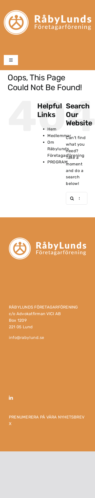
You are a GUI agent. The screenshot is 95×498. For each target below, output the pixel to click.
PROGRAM (57, 162)
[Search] (72, 198)
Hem (51, 129)
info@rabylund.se (26, 337)
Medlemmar (59, 135)
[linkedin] (11, 398)
